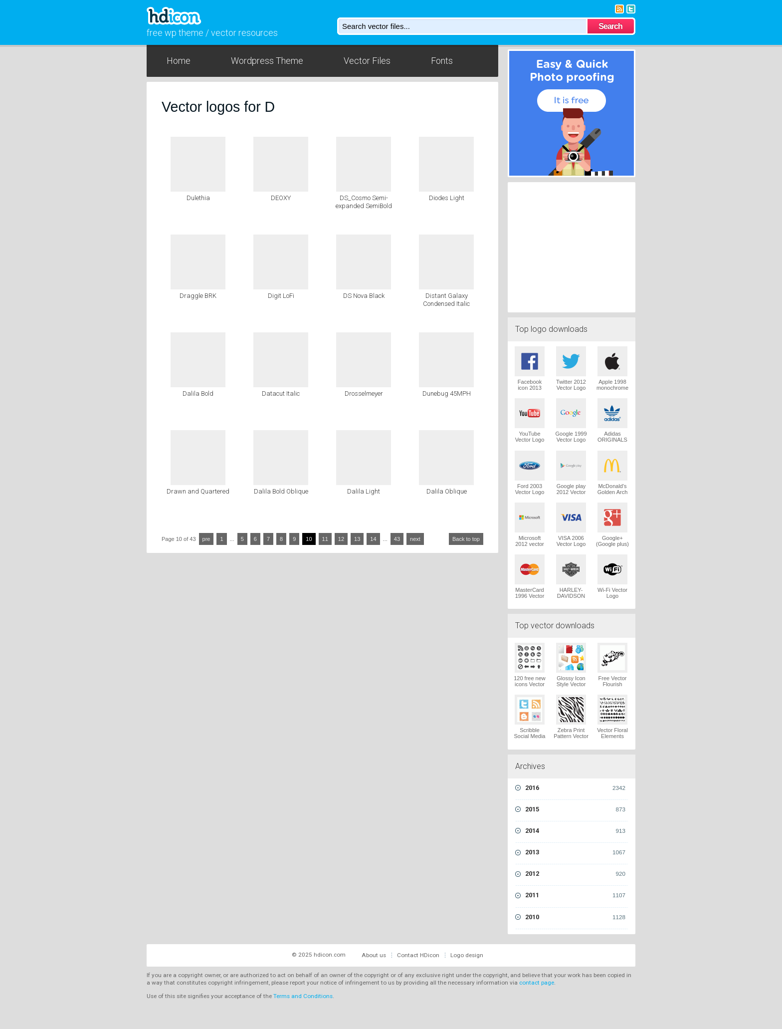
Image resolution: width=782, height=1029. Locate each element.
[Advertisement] (571, 246)
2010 (575, 917)
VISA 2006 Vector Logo (571, 541)
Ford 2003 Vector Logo (530, 489)
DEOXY (281, 198)
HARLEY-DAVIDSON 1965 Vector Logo (571, 599)
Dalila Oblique (446, 491)
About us (374, 955)
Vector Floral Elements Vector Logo (612, 736)
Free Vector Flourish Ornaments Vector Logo (612, 687)
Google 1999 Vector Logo (571, 437)
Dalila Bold (198, 393)
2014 (575, 830)
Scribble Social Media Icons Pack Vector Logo (530, 739)
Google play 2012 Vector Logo (571, 492)
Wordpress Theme (267, 60)
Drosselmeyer (364, 393)
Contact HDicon (418, 955)
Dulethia (198, 198)
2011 (575, 895)
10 (309, 539)
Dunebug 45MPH (446, 393)
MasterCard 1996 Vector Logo (530, 596)
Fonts (442, 60)
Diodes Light (446, 198)
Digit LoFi (281, 295)
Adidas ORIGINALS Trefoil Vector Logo (612, 443)
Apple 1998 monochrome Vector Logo (612, 388)
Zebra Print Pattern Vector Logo (571, 736)
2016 (575, 787)
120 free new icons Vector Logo (530, 684)
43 (397, 539)
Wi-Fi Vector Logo (612, 593)
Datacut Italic (281, 393)
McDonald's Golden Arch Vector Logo (612, 492)
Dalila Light (363, 491)
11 (325, 539)
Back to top (466, 539)
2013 (575, 852)
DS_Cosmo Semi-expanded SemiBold (364, 202)
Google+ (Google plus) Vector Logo (612, 544)
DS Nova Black (364, 295)
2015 (575, 809)
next (415, 539)
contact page (536, 982)
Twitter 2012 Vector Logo (571, 385)
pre (206, 539)
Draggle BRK (198, 295)
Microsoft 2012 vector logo (529, 544)
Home (179, 60)
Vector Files (367, 60)
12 (341, 539)
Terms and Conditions (303, 996)
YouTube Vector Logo (530, 437)
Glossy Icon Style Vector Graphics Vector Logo (571, 687)
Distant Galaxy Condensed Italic (446, 299)
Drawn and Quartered (198, 491)
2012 (575, 873)
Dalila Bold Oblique (281, 491)
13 (357, 539)
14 (373, 539)
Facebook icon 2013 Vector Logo (530, 388)
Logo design (466, 955)
